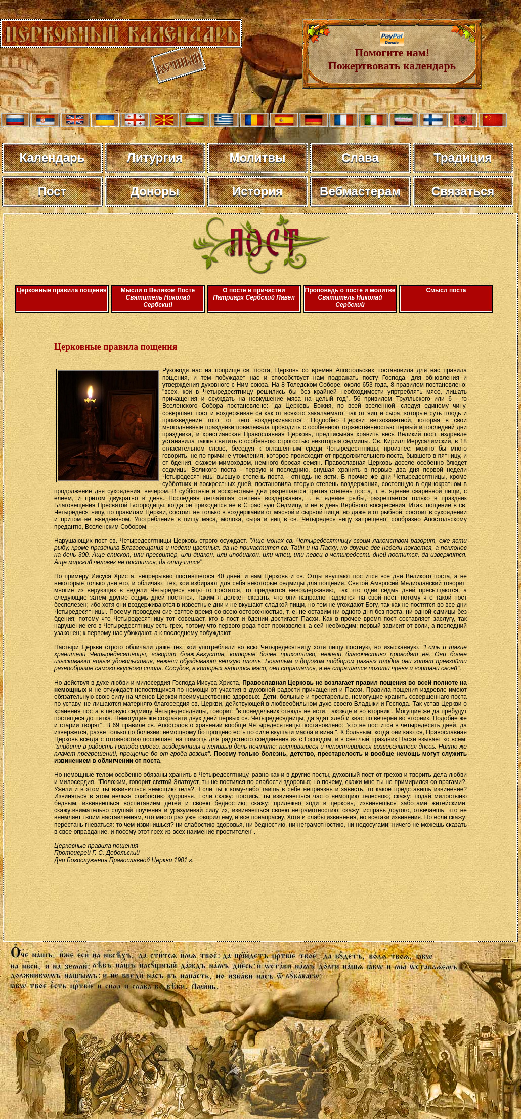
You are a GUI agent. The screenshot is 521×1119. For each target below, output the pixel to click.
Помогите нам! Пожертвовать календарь (392, 54)
